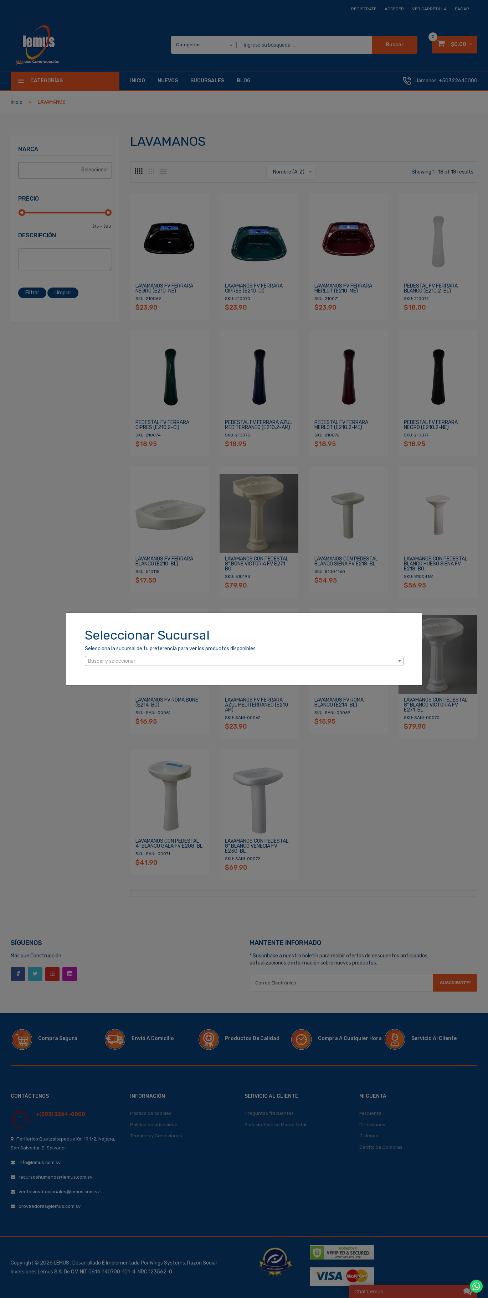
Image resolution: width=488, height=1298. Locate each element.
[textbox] (244, 661)
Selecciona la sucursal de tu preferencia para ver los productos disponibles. (171, 649)
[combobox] (244, 661)
